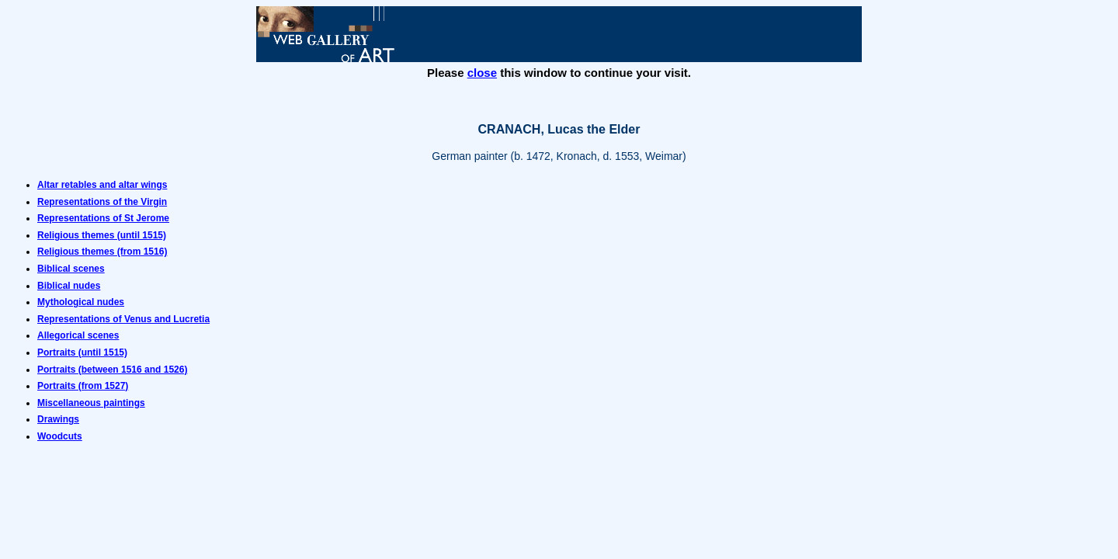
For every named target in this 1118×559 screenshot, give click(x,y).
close (482, 72)
